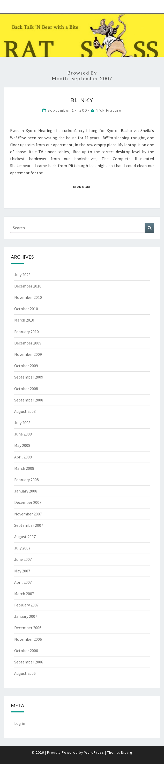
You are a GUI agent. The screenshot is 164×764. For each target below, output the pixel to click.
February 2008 (26, 479)
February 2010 (26, 331)
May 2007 (22, 570)
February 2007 (26, 604)
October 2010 (26, 308)
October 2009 (26, 365)
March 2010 (24, 320)
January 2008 (25, 491)
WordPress (94, 752)
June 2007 (23, 559)
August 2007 (25, 536)
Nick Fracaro (109, 110)
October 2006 (26, 650)
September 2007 (28, 525)
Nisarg (126, 752)
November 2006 (28, 639)
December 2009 (27, 343)
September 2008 (28, 399)
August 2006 (25, 673)
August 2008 (25, 411)
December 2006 (27, 627)
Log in (19, 723)
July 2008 (22, 422)
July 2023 (22, 274)
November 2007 (28, 513)
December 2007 (27, 502)
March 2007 (24, 593)
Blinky (82, 99)
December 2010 (27, 286)
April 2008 (23, 456)
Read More (83, 186)
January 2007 (25, 616)
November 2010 (28, 297)
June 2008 (23, 434)
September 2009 (28, 377)
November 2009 (28, 354)
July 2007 (22, 548)
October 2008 (26, 388)
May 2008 (22, 445)
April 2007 (23, 582)
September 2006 (28, 661)
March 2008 (24, 468)
